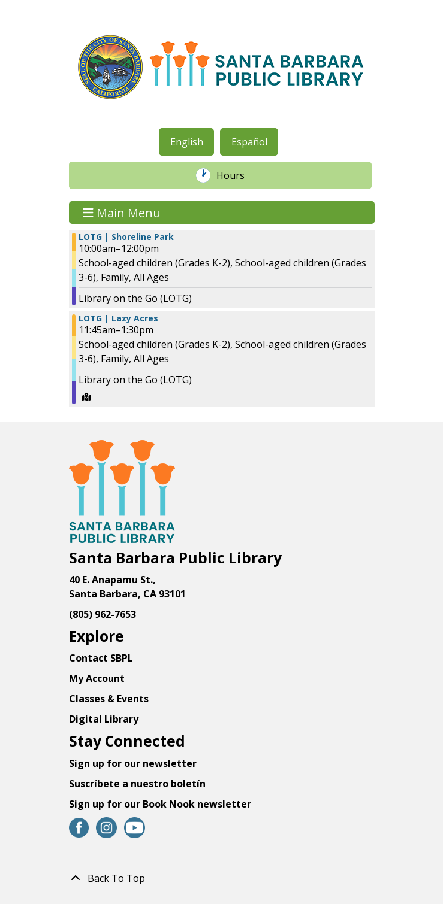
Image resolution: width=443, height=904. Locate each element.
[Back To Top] (222, 878)
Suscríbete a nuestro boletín (137, 783)
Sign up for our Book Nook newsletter (161, 804)
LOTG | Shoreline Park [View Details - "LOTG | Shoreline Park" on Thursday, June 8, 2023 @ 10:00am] (126, 237)
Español (249, 141)
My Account (97, 678)
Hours (237, 175)
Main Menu (122, 212)
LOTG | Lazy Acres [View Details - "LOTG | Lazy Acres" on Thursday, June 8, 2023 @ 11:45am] (118, 318)
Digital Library (103, 719)
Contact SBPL (101, 658)
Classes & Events (109, 698)
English (186, 141)
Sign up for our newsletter (133, 763)
